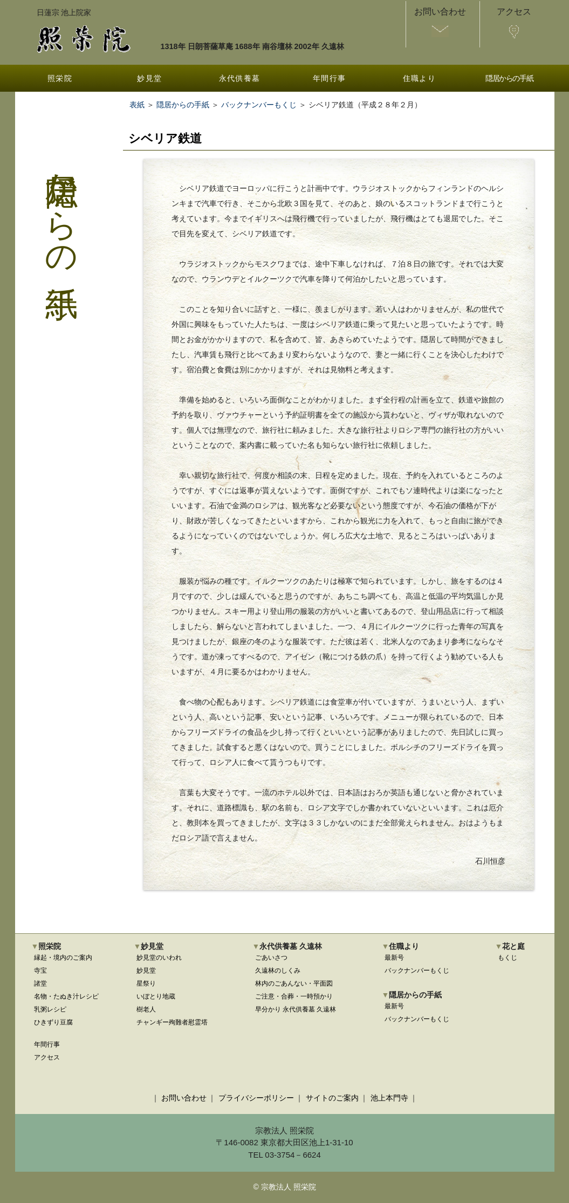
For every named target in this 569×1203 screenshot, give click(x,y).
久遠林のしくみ (277, 970)
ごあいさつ (271, 957)
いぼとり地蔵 (155, 996)
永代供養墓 (239, 78)
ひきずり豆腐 (53, 1022)
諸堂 (40, 983)
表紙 (137, 104)
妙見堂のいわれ (159, 957)
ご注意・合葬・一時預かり (294, 996)
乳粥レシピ (50, 1009)
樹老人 (146, 1009)
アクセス (47, 1057)
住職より (419, 78)
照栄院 (59, 78)
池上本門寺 (389, 1097)
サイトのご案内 (332, 1097)
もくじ (507, 957)
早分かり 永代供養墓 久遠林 (296, 1009)
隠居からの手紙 (509, 78)
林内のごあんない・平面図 (294, 983)
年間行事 (329, 78)
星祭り (146, 983)
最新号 (394, 957)
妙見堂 (149, 78)
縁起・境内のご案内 (63, 957)
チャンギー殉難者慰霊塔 (172, 1022)
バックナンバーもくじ (259, 104)
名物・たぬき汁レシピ (66, 996)
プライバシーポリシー (256, 1097)
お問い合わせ (184, 1097)
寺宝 (40, 970)
